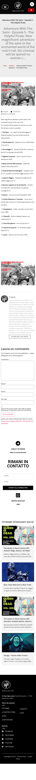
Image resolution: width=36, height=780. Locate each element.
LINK (18, 504)
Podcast (11, 65)
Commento (5, 359)
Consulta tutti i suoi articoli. (20, 337)
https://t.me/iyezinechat (18, 452)
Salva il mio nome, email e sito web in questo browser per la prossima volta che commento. (16, 409)
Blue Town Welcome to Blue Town (17, 585)
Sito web (4, 399)
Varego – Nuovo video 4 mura (16, 655)
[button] (5, 7)
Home (5, 65)
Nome (3, 384)
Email (3, 391)
